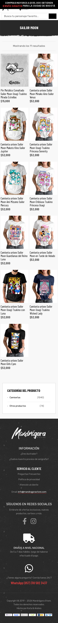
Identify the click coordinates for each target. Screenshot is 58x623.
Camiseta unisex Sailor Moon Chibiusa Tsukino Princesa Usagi (41, 202)
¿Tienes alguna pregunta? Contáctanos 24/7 (29, 578)
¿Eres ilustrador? (29, 454)
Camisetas (15, 397)
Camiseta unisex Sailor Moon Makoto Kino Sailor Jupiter (13, 148)
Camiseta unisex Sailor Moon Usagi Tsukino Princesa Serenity (41, 148)
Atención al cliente (29, 485)
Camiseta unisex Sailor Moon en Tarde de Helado (42, 254)
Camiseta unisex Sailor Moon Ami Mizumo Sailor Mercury (12, 202)
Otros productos (18, 406)
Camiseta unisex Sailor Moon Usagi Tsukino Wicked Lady (41, 310)
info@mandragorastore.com (32, 492)
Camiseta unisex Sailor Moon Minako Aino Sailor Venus (42, 94)
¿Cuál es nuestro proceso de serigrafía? (29, 459)
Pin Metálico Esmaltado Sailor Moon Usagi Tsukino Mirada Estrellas (14, 94)
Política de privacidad (29, 479)
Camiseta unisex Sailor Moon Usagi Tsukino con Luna (13, 310)
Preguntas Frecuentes (29, 474)
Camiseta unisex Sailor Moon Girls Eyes (12, 362)
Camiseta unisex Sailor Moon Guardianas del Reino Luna (14, 256)
